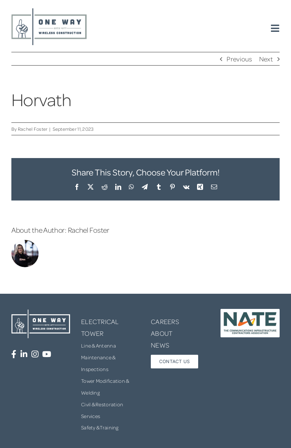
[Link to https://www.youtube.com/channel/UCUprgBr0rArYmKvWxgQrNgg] (46, 354)
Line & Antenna (98, 345)
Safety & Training (100, 427)
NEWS (160, 345)
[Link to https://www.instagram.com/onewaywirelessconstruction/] (34, 354)
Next (266, 59)
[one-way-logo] (49, 11)
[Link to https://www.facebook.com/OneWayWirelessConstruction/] (13, 354)
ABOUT (161, 333)
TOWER (92, 333)
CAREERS (165, 321)
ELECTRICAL (100, 321)
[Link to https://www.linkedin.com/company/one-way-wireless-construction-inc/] (23, 354)
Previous (239, 59)
